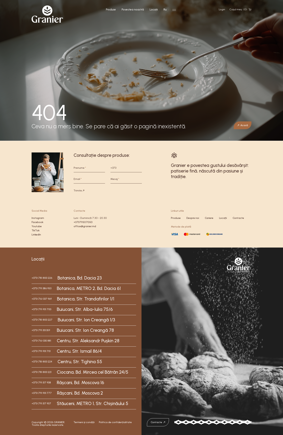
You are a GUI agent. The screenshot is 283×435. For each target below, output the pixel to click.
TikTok (36, 230)
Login (222, 9)
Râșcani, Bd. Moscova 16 (80, 382)
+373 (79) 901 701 (41, 351)
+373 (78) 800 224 (42, 361)
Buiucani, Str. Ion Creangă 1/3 (86, 319)
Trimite (79, 190)
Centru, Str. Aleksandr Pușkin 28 (88, 340)
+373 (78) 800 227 (42, 319)
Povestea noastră (133, 9)
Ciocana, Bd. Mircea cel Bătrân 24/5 (92, 372)
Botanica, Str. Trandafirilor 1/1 (85, 298)
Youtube (37, 226)
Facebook (37, 222)
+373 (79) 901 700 (41, 309)
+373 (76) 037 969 (42, 299)
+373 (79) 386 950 (41, 288)
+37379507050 (83, 222)
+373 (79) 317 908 (41, 382)
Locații (154, 9)
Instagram (38, 218)
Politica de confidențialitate (115, 422)
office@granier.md (85, 226)
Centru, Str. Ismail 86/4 (79, 351)
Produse (111, 9)
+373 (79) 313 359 (41, 330)
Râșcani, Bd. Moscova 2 (80, 393)
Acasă (242, 125)
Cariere (209, 218)
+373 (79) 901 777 (42, 393)
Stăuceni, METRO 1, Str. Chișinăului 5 (92, 403)
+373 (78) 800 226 (42, 278)
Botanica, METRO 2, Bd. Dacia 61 (89, 288)
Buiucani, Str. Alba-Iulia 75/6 (85, 309)
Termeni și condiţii (84, 422)
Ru (165, 9)
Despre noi (192, 218)
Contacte (238, 218)
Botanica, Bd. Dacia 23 (80, 278)
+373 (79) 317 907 (41, 403)
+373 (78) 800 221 (41, 372)
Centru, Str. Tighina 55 (80, 361)
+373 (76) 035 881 (41, 340)
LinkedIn (36, 234)
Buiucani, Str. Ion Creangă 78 (85, 330)
